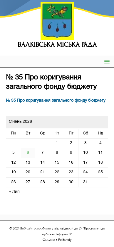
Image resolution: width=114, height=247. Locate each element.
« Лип (14, 192)
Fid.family (65, 240)
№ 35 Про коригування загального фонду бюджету (55, 101)
